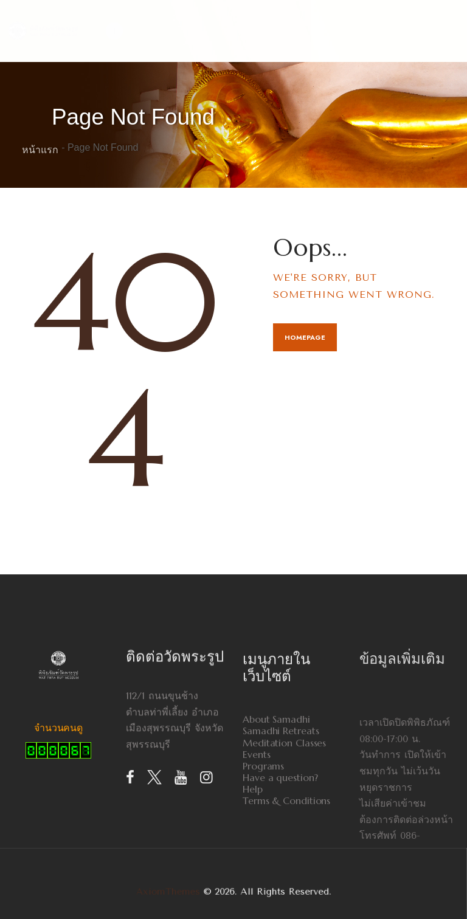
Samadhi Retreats (281, 788)
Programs (263, 823)
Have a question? (280, 835)
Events (256, 811)
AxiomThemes (189, 891)
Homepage (305, 337)
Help (253, 846)
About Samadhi (276, 776)
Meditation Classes (284, 799)
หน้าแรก (40, 150)
